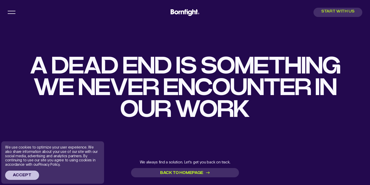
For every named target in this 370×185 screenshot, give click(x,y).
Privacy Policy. (49, 164)
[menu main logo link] (185, 12)
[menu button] (11, 12)
